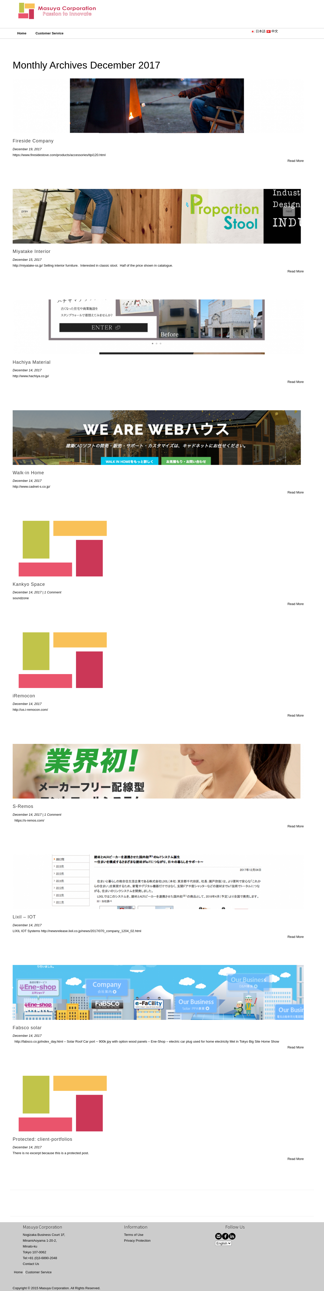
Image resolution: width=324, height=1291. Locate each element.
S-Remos (23, 806)
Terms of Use (134, 1235)
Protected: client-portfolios (42, 1139)
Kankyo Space (29, 584)
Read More (296, 161)
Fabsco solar (27, 1027)
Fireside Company (33, 140)
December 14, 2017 (27, 370)
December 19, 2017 (27, 149)
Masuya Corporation (54, 1288)
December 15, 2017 (27, 260)
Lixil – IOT (24, 916)
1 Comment (52, 592)
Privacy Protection (137, 1240)
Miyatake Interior (32, 251)
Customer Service (49, 33)
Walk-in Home (28, 472)
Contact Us (31, 1264)
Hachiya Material (32, 362)
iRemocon (24, 695)
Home (21, 33)
